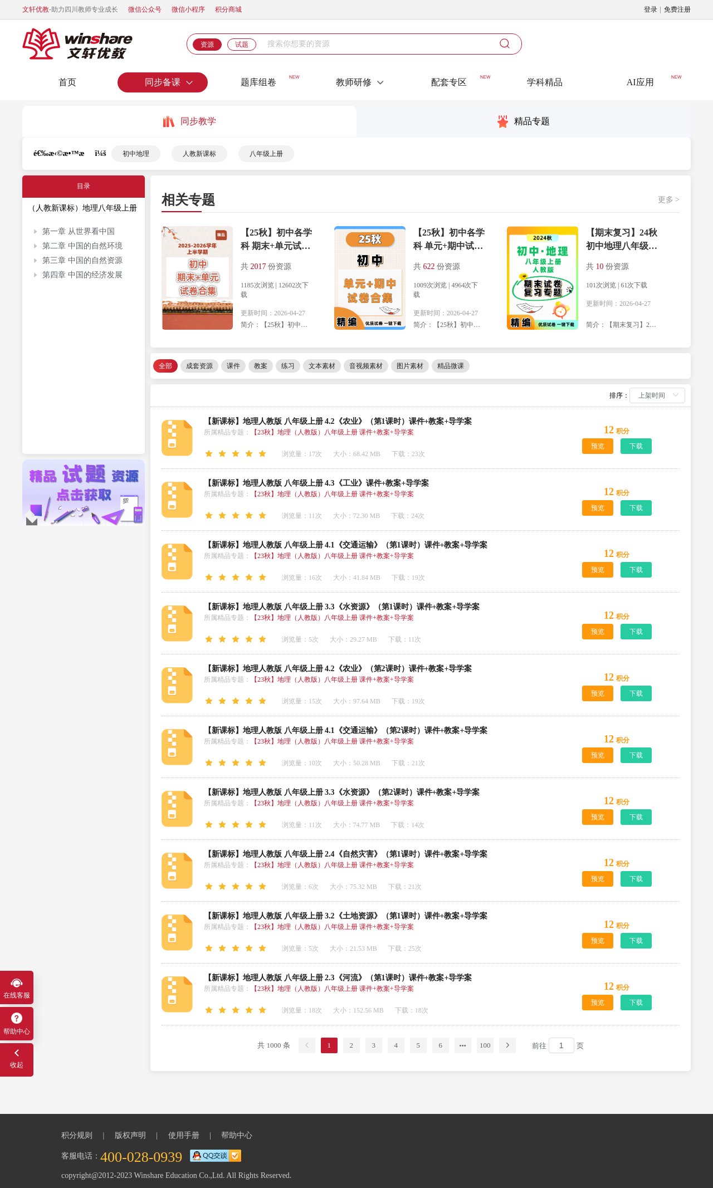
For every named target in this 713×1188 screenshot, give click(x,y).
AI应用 (640, 82)
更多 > (669, 199)
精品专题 (523, 121)
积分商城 (228, 9)
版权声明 (130, 1141)
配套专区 (449, 82)
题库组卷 (258, 82)
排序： (619, 395)
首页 (67, 82)
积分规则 (76, 1141)
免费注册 (677, 9)
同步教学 (189, 122)
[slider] (237, 453)
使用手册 (183, 1141)
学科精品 (545, 82)
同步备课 (169, 82)
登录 (650, 9)
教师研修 (360, 82)
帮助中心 (236, 1141)
